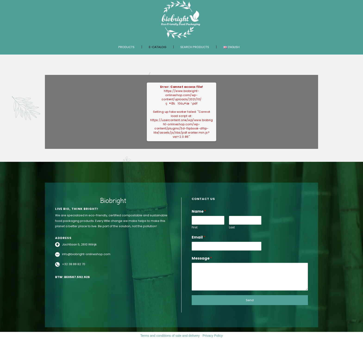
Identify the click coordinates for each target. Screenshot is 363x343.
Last (232, 228)
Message (202, 258)
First (194, 228)
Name (199, 211)
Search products (194, 47)
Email (198, 237)
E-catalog (157, 47)
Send (250, 300)
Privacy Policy (213, 335)
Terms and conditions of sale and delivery (170, 335)
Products (126, 47)
